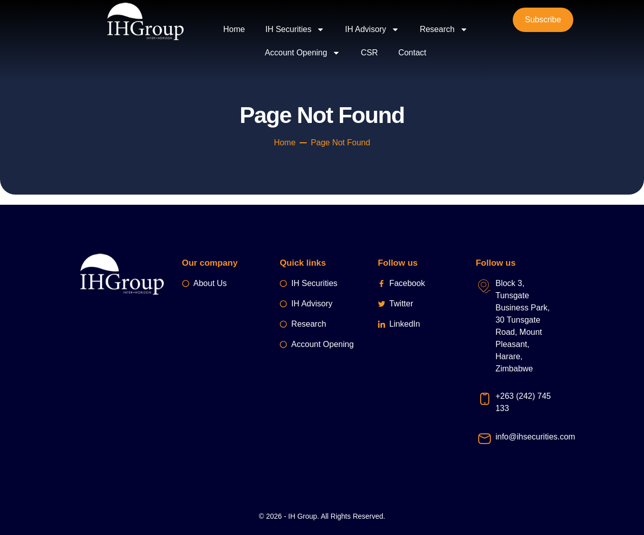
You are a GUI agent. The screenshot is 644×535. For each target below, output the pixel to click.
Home (234, 29)
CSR (369, 52)
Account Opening (302, 53)
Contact (412, 52)
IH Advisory (372, 29)
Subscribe (543, 19)
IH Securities (295, 29)
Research (443, 29)
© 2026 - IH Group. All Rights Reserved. (322, 516)
